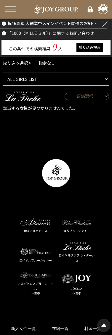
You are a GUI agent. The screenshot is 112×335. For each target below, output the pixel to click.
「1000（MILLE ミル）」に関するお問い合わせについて (53, 33)
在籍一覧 (60, 328)
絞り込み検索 (89, 47)
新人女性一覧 (23, 328)
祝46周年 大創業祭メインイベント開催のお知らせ (53, 23)
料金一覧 (92, 328)
